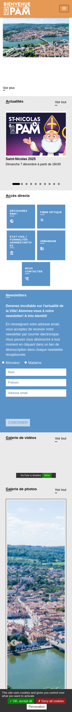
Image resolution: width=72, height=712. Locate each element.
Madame (34, 363)
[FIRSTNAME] (36, 382)
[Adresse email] (36, 393)
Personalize (37, 706)
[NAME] (36, 372)
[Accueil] (17, 8)
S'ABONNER (18, 422)
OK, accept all (21, 701)
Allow (47, 475)
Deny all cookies (51, 701)
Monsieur (13, 363)
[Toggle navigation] (64, 8)
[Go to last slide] (14, 642)
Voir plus (9, 87)
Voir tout (60, 102)
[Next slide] (58, 642)
